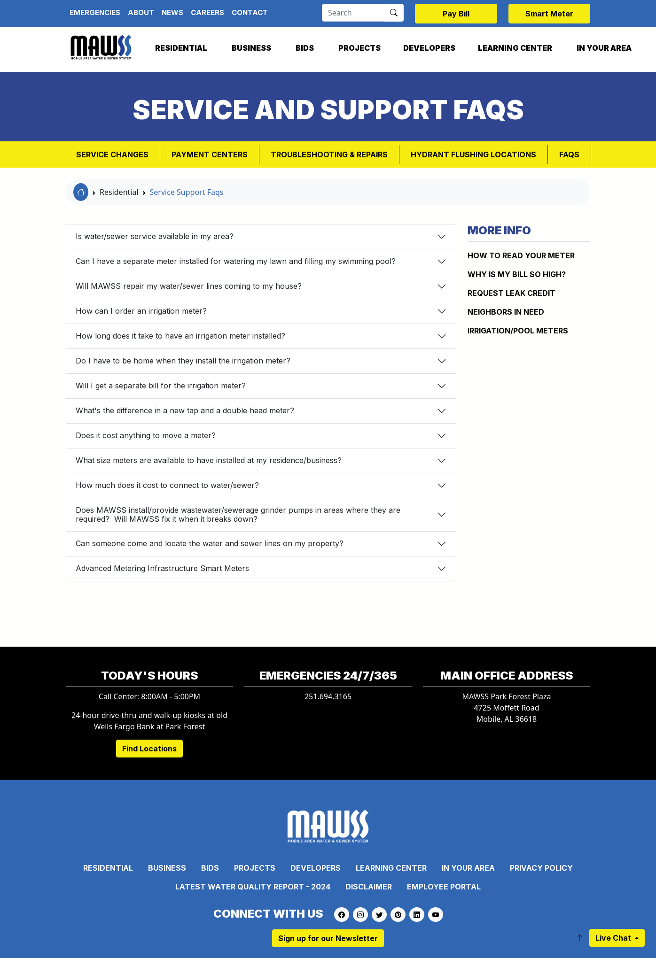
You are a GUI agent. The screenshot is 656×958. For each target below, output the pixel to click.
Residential (181, 48)
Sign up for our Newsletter (328, 938)
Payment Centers (210, 154)
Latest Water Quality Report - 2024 (252, 886)
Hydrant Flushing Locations (473, 154)
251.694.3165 (328, 696)
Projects (359, 48)
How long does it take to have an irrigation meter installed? (180, 335)
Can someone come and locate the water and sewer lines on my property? (210, 543)
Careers (207, 12)
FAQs (569, 154)
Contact (250, 12)
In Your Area (604, 48)
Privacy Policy (541, 868)
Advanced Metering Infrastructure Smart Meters (162, 568)
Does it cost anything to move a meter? (146, 435)
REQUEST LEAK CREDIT (511, 293)
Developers (429, 48)
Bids (305, 48)
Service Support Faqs (187, 192)
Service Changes (112, 154)
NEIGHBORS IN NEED (506, 312)
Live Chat (614, 938)
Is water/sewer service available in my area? (155, 236)
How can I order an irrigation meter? (141, 311)
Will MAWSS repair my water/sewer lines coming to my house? (189, 286)
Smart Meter (549, 13)
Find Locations (149, 748)
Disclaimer (368, 886)
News (172, 12)
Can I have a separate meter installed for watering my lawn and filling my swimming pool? (236, 261)
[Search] (353, 13)
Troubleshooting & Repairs (329, 154)
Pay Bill (456, 13)
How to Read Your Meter (521, 255)
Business (251, 48)
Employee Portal (444, 886)
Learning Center (515, 48)
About (141, 12)
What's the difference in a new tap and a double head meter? (185, 410)
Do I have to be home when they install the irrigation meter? (183, 360)
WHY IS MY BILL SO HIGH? (517, 274)
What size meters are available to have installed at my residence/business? (209, 460)
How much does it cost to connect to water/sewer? (167, 485)
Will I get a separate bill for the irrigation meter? (161, 385)
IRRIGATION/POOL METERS (518, 330)
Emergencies (95, 12)
